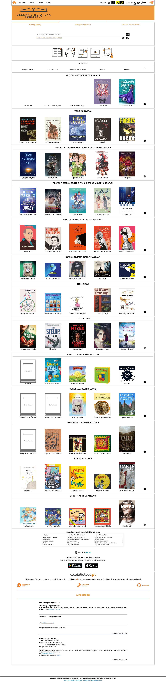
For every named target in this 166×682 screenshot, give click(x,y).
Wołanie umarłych (74, 542)
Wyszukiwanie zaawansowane (46, 38)
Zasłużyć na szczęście (102, 541)
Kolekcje (59, 38)
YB (118, 2)
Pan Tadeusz (100, 539)
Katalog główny (35, 25)
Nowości (22, 3)
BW (113, 2)
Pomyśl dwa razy (74, 544)
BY (122, 2)
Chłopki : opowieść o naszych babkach (79, 539)
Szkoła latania (46, 539)
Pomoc (40, 3)
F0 (135, 2)
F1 (139, 2)
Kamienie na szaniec (48, 544)
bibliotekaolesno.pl (54, 609)
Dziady (44, 542)
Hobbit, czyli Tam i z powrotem (50, 537)
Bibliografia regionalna (83, 25)
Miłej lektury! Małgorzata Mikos (50, 602)
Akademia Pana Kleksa (103, 544)
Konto (48, 3)
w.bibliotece (72, 579)
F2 (144, 2)
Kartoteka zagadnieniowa (131, 25)
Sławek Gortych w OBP (47, 638)
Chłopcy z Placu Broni (48, 541)
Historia (31, 3)
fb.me (58, 655)
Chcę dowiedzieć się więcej (73, 680)
